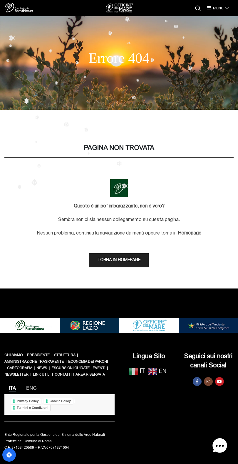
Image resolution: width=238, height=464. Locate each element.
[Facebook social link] (197, 381)
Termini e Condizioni (32, 407)
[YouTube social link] (219, 381)
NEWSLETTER (16, 374)
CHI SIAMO (13, 355)
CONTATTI (63, 374)
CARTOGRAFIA (19, 368)
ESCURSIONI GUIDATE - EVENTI (78, 368)
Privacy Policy (28, 401)
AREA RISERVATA (90, 374)
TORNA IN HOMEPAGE (118, 260)
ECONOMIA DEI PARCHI (88, 362)
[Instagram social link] (208, 381)
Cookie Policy (60, 401)
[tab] (12, 388)
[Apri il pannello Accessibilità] (9, 455)
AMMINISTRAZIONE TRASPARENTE (34, 362)
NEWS (41, 368)
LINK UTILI (41, 374)
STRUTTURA (64, 355)
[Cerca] (198, 8)
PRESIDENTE (38, 355)
